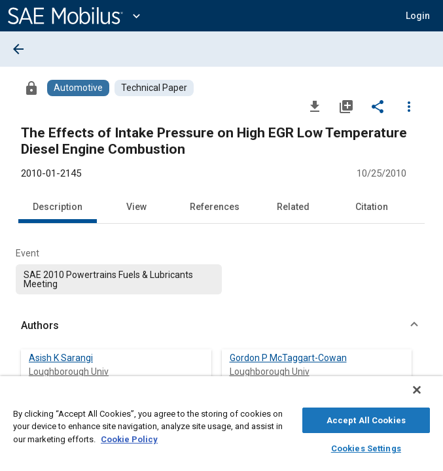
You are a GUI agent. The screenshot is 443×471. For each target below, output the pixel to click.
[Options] (409, 106)
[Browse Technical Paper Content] (154, 88)
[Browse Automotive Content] (78, 88)
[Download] (315, 106)
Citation (371, 206)
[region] (221, 427)
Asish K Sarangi (61, 358)
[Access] (31, 88)
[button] (417, 15)
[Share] (377, 106)
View (136, 206)
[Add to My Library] (346, 106)
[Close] (426, 396)
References (214, 206)
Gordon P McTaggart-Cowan (288, 358)
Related (293, 206)
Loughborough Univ (69, 371)
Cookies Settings (366, 446)
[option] (119, 279)
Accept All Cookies (366, 418)
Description (57, 206)
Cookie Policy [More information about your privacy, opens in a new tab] (129, 437)
